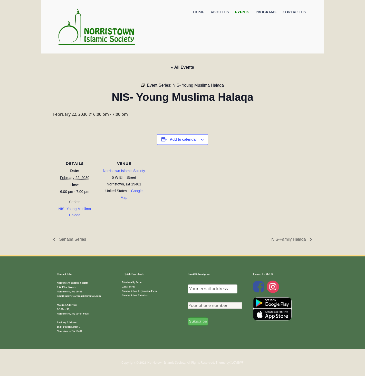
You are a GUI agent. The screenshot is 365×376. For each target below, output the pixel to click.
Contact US (294, 12)
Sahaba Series (72, 239)
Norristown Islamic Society (124, 171)
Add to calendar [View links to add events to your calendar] (183, 139)
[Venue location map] (179, 189)
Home (198, 12)
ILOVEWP (237, 362)
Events (242, 12)
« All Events (182, 67)
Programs (265, 12)
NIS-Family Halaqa (289, 239)
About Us (219, 12)
